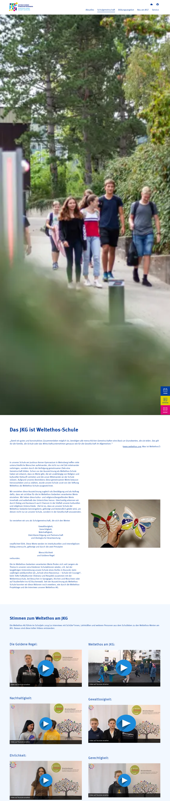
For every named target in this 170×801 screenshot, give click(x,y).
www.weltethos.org (132, 447)
